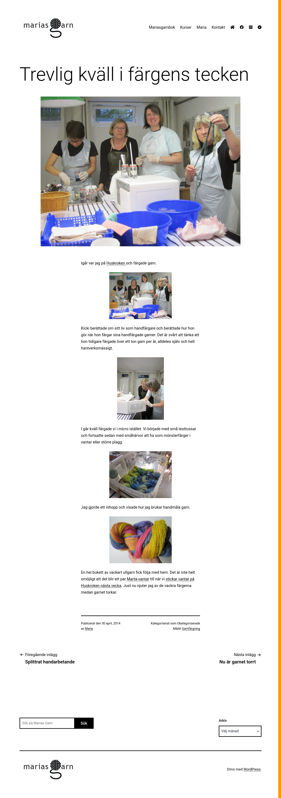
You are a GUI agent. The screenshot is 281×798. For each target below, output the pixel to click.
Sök (84, 723)
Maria (201, 27)
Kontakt (218, 27)
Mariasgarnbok (162, 27)
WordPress (252, 769)
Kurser (185, 27)
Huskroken (116, 263)
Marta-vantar (138, 579)
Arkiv (223, 720)
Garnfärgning (191, 628)
